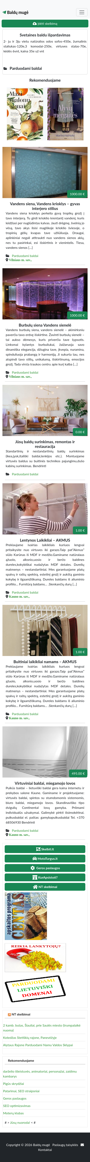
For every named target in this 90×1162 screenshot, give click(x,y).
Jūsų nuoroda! (20, 1122)
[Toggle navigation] (82, 12)
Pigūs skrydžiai (13, 1083)
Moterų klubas (13, 1113)
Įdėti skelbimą (45, 23)
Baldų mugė (15, 12)
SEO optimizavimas (17, 1106)
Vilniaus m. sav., (20, 259)
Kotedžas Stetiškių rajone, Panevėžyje (30, 1037)
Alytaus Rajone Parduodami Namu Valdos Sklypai (38, 1045)
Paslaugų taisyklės (65, 1145)
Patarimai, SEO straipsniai (21, 1091)
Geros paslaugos (14, 1098)
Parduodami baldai (25, 256)
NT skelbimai (21, 1014)
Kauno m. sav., (19, 596)
